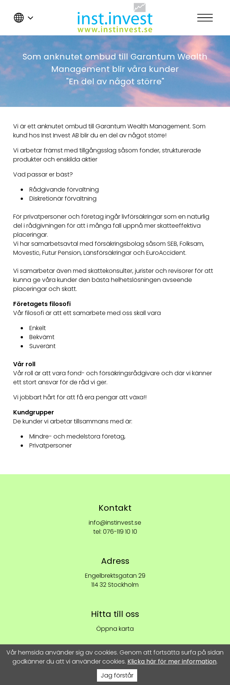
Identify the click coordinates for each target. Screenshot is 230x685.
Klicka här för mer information (171, 661)
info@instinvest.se (115, 522)
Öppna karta (115, 628)
